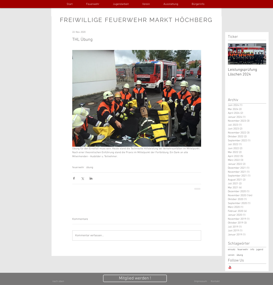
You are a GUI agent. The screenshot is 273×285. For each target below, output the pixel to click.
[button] (92, 4)
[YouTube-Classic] (230, 267)
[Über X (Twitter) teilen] (82, 178)
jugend (259, 249)
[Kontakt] (215, 281)
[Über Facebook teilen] (74, 178)
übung (89, 167)
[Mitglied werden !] (135, 278)
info (252, 249)
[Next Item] (260, 54)
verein (231, 255)
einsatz (231, 249)
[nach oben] (58, 281)
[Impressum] (200, 281)
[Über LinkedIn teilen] (91, 178)
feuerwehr (78, 167)
